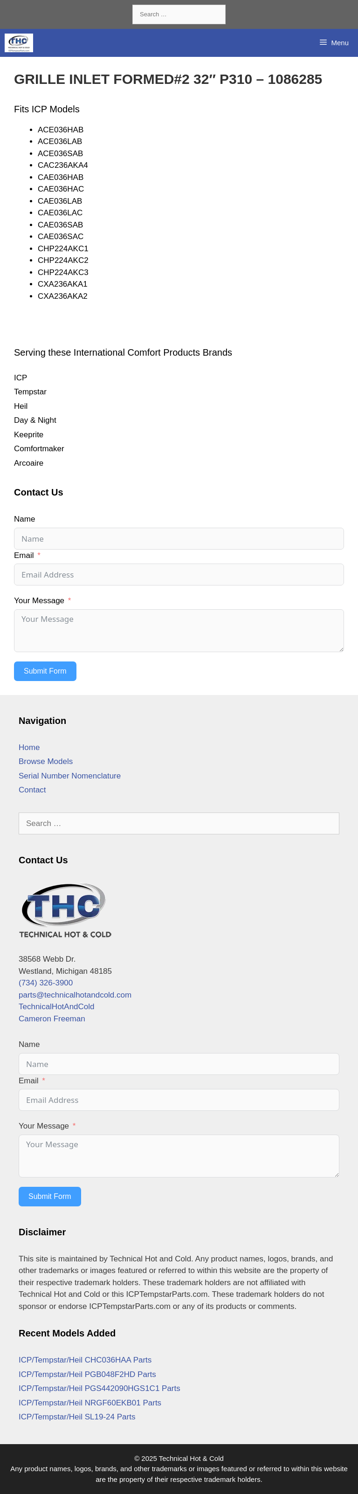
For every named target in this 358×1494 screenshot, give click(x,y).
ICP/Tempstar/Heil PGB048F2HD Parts (87, 1374)
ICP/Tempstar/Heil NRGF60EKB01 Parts (90, 1402)
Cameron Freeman (52, 1018)
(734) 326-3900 (46, 982)
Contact (32, 789)
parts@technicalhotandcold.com (75, 995)
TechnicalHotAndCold (57, 1006)
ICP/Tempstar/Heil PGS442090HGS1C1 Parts (99, 1388)
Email (24, 555)
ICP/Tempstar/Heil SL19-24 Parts (77, 1416)
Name (24, 519)
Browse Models (46, 761)
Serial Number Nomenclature (70, 775)
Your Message (39, 600)
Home (29, 747)
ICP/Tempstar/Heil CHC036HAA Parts (85, 1360)
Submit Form (45, 671)
